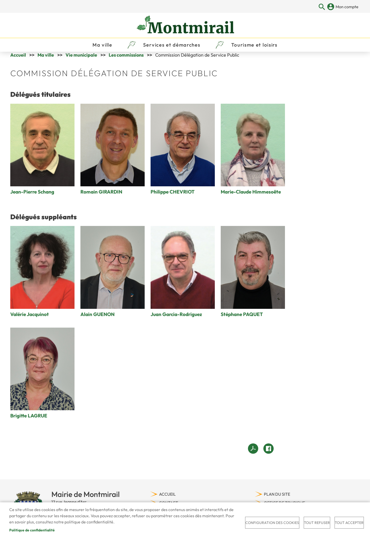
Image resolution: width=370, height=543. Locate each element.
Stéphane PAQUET (242, 320)
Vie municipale (81, 61)
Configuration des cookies (272, 522)
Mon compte (347, 6)
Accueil (18, 61)
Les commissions (126, 61)
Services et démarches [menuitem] (171, 48)
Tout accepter (349, 522)
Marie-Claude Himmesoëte (251, 198)
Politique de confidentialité (32, 530)
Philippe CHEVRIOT (173, 198)
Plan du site (277, 500)
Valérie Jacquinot (29, 320)
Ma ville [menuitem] (102, 48)
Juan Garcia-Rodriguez (176, 320)
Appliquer (322, 7)
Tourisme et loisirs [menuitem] (254, 48)
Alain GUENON (97, 320)
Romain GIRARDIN (101, 198)
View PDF (253, 455)
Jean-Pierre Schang (32, 198)
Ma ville (46, 61)
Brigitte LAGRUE (28, 422)
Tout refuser (317, 522)
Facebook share (268, 455)
